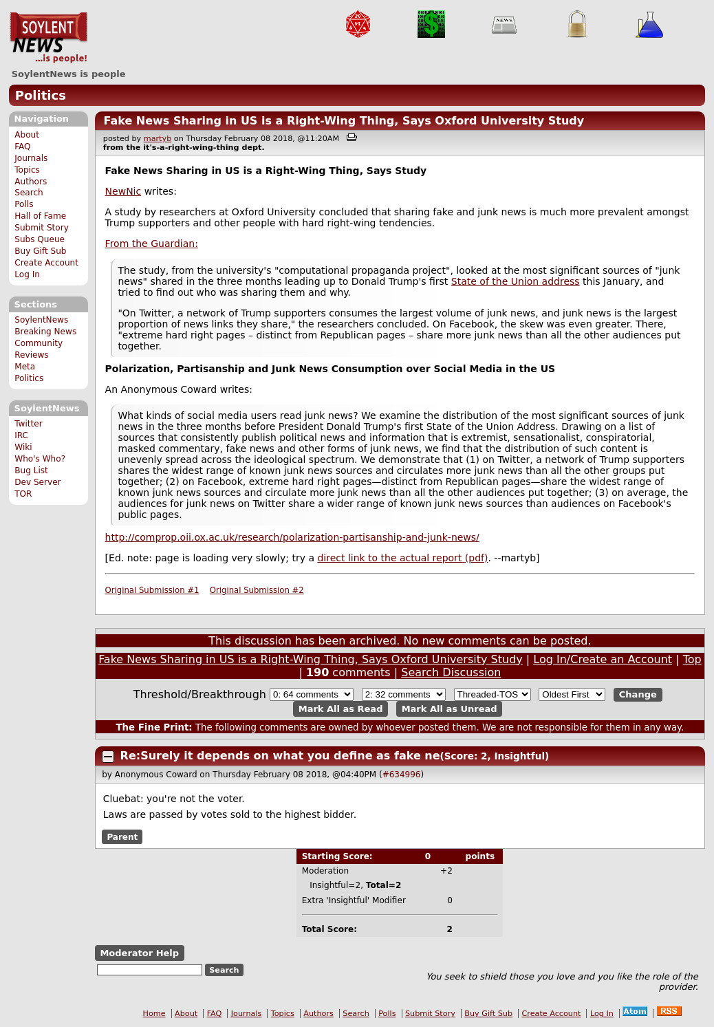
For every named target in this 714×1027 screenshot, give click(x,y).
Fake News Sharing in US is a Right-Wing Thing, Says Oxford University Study (343, 120)
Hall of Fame (40, 216)
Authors (30, 181)
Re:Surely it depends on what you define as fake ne (280, 755)
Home (154, 1013)
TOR (23, 494)
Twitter (28, 424)
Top (692, 659)
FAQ (22, 146)
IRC (21, 435)
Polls (23, 204)
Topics (27, 170)
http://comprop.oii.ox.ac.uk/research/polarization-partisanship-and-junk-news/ (292, 537)
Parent (122, 837)
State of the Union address (515, 281)
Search (28, 192)
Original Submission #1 (152, 590)
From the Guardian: (151, 243)
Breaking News (45, 331)
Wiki (23, 447)
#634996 (401, 774)
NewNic (123, 191)
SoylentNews (48, 37)
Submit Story (41, 228)
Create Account (46, 263)
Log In (27, 274)
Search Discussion (451, 672)
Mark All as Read (341, 709)
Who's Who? (39, 459)
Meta (24, 366)
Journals (30, 158)
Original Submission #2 (257, 590)
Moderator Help (139, 953)
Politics (40, 95)
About (26, 135)
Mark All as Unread (449, 709)
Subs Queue (39, 239)
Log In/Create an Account (602, 659)
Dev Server (37, 482)
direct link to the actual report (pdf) (402, 557)
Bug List (31, 470)
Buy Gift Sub (40, 251)
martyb (157, 138)
